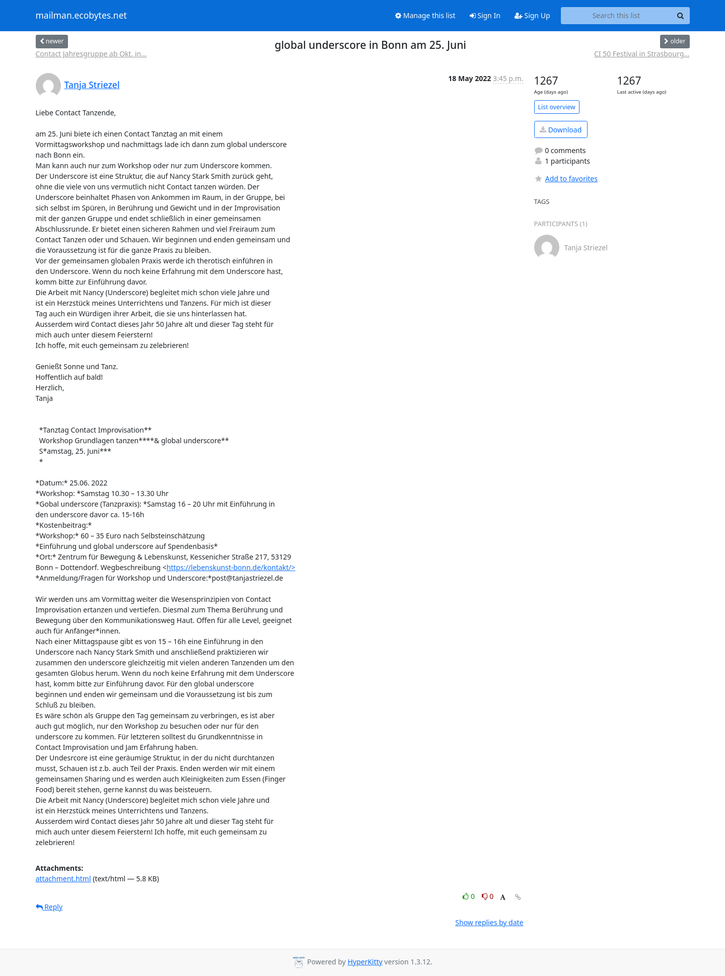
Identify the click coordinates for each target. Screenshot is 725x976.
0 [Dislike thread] (488, 896)
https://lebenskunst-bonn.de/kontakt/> (231, 567)
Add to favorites (566, 178)
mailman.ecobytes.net (81, 16)
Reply (49, 907)
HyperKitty (364, 961)
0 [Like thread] (469, 896)
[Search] (681, 15)
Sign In (485, 15)
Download (561, 129)
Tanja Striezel (92, 85)
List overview (556, 107)
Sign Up (532, 15)
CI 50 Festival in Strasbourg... (642, 53)
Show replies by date (489, 922)
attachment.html (63, 878)
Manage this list (425, 15)
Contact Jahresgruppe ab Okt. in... (91, 53)
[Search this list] (616, 15)
